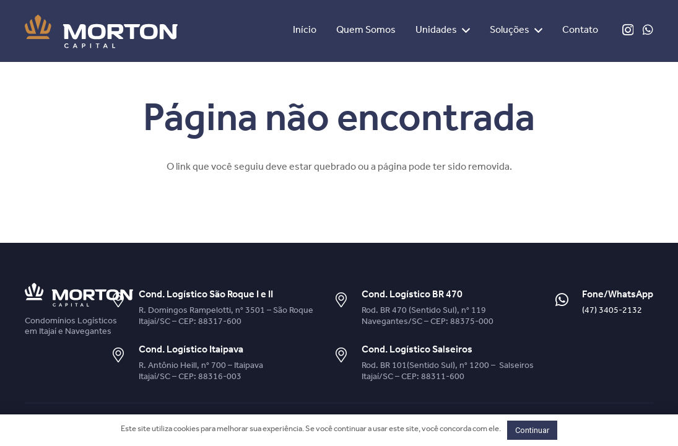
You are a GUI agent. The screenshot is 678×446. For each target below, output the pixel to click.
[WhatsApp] (648, 29)
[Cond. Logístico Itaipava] (124, 356)
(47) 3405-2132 (612, 311)
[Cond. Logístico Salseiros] (347, 356)
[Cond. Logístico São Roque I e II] (124, 300)
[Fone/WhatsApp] (568, 300)
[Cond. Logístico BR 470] (347, 300)
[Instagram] (627, 30)
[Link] (101, 31)
